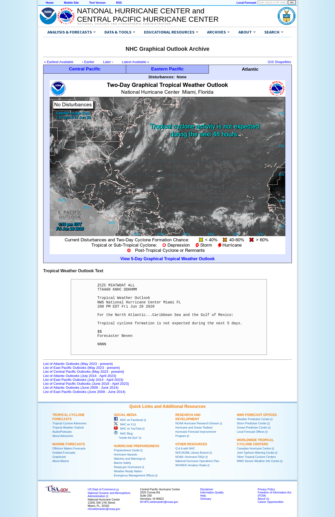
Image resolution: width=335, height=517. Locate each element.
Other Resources (191, 444)
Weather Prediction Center (253, 419)
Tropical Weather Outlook (68, 427)
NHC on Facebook (128, 419)
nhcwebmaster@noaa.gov (104, 508)
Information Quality (212, 492)
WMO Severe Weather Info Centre (258, 461)
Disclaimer (206, 489)
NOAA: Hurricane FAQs (190, 456)
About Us (263, 498)
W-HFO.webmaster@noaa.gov (159, 501)
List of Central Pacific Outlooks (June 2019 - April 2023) (86, 384)
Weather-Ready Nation (128, 471)
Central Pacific (84, 68)
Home (50, 2)
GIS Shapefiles (279, 62)
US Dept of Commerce (102, 489)
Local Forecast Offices (251, 431)
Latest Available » (135, 62)
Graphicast (59, 456)
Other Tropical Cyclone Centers (256, 456)
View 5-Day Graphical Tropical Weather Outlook (167, 259)
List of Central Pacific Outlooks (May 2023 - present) (83, 372)
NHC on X (123, 424)
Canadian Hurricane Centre (254, 448)
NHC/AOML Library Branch (192, 452)
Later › (108, 62)
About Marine (60, 461)
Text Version (97, 2)
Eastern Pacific (167, 68)
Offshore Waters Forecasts (69, 448)
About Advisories (62, 435)
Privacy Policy (266, 489)
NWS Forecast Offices (257, 415)
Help (203, 495)
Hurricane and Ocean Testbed (193, 427)
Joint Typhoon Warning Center (255, 452)
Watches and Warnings (128, 458)
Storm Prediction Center (252, 423)
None (182, 77)
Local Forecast (246, 2)
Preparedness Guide (126, 450)
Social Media (125, 415)
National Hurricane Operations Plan (197, 461)
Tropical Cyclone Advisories (69, 423)
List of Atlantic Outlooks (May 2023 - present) (78, 364)
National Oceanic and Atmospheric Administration (124, 24)
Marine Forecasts (68, 444)
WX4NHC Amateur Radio (191, 465)
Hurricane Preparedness (136, 446)
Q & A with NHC (185, 448)
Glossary (205, 498)
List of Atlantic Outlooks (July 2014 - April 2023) (79, 376)
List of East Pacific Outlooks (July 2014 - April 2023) (83, 380)
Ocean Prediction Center (252, 427)
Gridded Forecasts (63, 452)
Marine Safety (122, 462)
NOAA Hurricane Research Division (197, 423)
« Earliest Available (58, 62)
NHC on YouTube (128, 428)
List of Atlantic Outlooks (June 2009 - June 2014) (80, 388)
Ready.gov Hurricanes (127, 467)
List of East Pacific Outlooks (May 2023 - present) (81, 368)
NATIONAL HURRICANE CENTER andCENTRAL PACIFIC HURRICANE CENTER (148, 15)
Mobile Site (71, 2)
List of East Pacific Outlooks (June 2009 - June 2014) (84, 392)
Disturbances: (161, 77)
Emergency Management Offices (134, 475)
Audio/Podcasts (62, 431)
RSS (119, 2)
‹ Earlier (88, 62)
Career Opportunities (270, 501)
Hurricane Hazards (125, 454)
